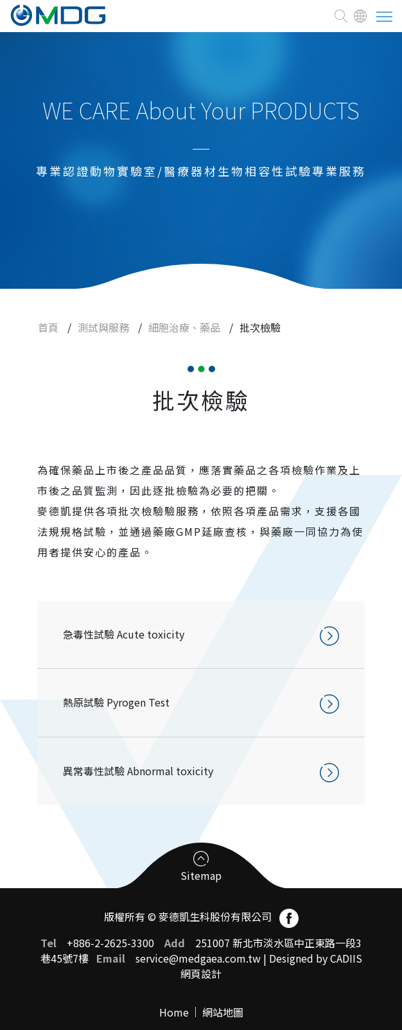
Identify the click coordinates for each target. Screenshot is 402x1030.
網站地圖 (222, 1012)
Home (174, 1012)
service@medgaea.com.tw (198, 958)
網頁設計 (201, 973)
